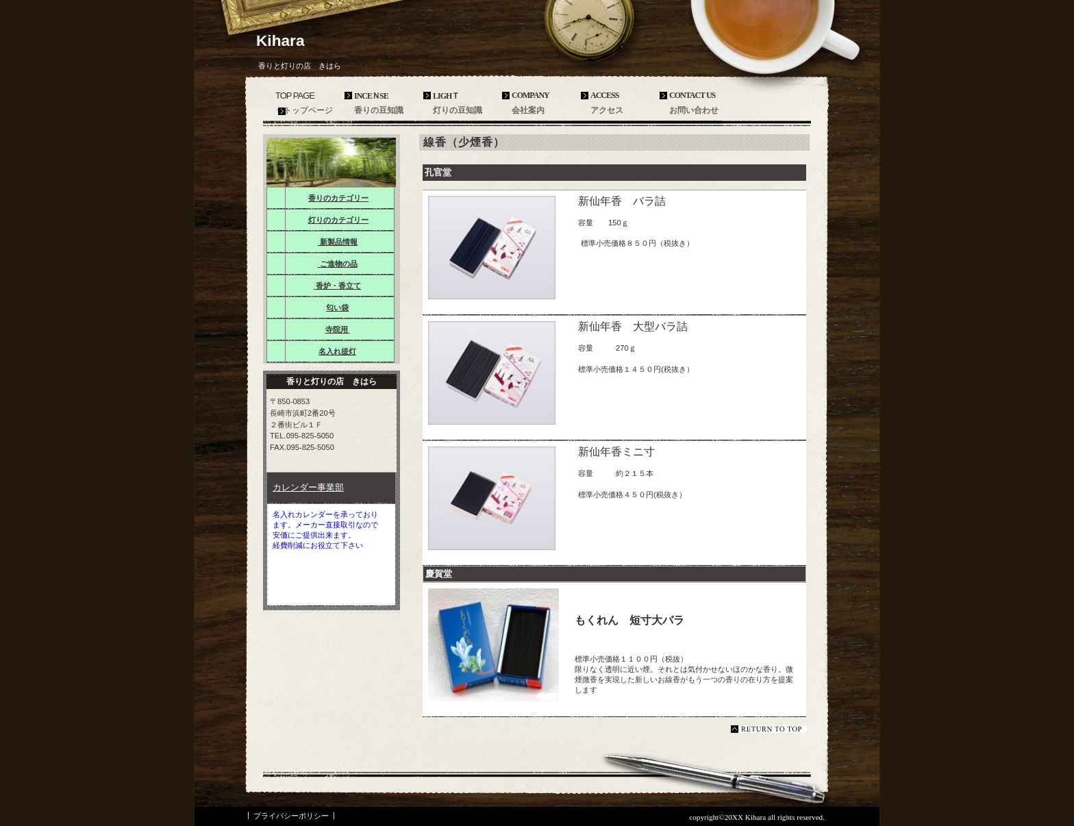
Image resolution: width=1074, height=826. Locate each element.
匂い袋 (337, 307)
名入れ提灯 (337, 351)
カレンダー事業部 (308, 487)
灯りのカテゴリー (338, 220)
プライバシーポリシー (291, 816)
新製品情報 (338, 242)
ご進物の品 (338, 264)
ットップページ (304, 110)
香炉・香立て (337, 285)
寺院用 (337, 329)
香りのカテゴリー (338, 198)
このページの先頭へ (768, 729)
